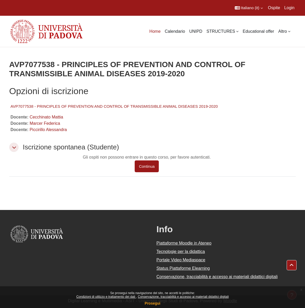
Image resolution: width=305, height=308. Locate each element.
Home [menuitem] (155, 31)
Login (289, 8)
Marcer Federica (45, 123)
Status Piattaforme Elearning (183, 268)
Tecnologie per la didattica (180, 251)
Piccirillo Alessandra (48, 129)
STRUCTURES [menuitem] (220, 31)
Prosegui (152, 303)
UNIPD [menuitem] (195, 31)
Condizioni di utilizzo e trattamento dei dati (106, 297)
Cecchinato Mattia (46, 117)
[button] (249, 8)
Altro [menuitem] (282, 31)
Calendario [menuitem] (175, 31)
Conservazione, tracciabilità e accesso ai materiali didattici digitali (183, 297)
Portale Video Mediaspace (180, 260)
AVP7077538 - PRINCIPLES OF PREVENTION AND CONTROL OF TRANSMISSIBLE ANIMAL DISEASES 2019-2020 (114, 106)
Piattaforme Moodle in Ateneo (183, 243)
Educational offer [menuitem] (258, 31)
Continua (147, 166)
